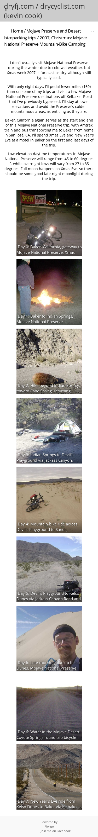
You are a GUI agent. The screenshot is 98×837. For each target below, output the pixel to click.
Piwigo (49, 826)
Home (17, 31)
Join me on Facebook (56, 831)
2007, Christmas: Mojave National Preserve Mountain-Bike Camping (45, 41)
